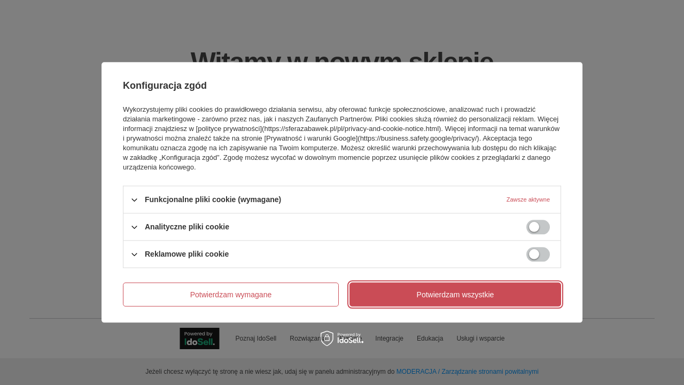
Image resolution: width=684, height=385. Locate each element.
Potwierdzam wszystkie (455, 294)
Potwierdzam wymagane (231, 294)
